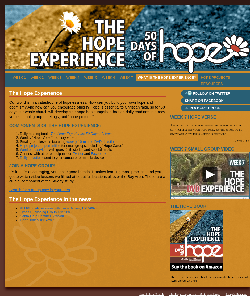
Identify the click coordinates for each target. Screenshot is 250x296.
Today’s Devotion (236, 294)
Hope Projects (215, 78)
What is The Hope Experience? (167, 78)
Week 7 (126, 78)
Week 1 (19, 78)
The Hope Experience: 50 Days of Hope (194, 294)
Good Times (37, 220)
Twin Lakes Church (151, 294)
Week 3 (54, 78)
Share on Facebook (204, 101)
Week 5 (90, 78)
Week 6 (108, 78)
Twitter (78, 154)
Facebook (98, 154)
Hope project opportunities (40, 146)
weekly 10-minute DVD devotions (91, 142)
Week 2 (37, 78)
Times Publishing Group (46, 212)
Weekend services (34, 150)
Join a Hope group (202, 108)
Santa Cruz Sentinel (42, 216)
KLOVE (58, 208)
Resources (212, 84)
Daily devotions (31, 158)
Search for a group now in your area (39, 190)
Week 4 (72, 78)
